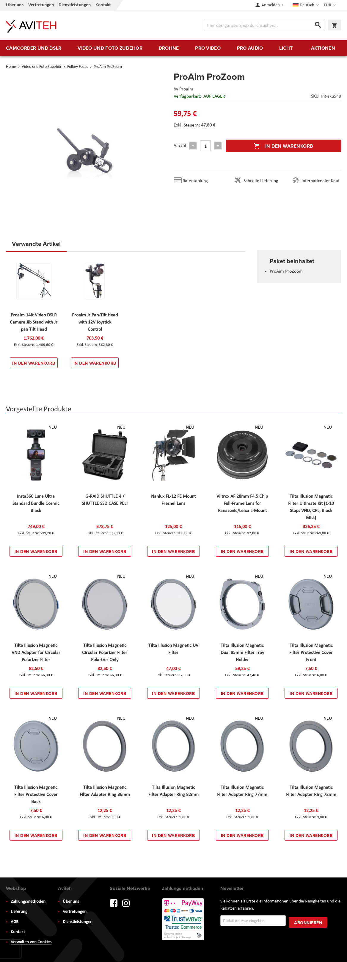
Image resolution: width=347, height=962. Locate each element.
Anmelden (270, 5)
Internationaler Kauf (320, 181)
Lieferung (19, 912)
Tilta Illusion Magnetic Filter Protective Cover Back (36, 794)
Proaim (186, 89)
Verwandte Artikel (36, 243)
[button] (330, 5)
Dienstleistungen (75, 5)
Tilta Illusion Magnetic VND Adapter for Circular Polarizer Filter (36, 652)
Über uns (14, 5)
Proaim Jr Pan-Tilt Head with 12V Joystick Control (95, 322)
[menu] (173, 48)
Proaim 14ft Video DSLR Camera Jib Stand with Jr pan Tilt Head (33, 322)
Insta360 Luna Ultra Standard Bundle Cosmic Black (35, 503)
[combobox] (264, 25)
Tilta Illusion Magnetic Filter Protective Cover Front (311, 652)
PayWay (183, 919)
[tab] (36, 245)
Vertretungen (41, 5)
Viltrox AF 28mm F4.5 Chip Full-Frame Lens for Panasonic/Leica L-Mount (242, 503)
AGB (14, 922)
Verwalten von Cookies (31, 942)
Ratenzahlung (195, 181)
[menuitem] (33, 48)
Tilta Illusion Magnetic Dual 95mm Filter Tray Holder (242, 652)
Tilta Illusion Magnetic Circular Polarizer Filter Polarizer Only (104, 652)
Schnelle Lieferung (261, 181)
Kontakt (103, 5)
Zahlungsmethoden (28, 901)
